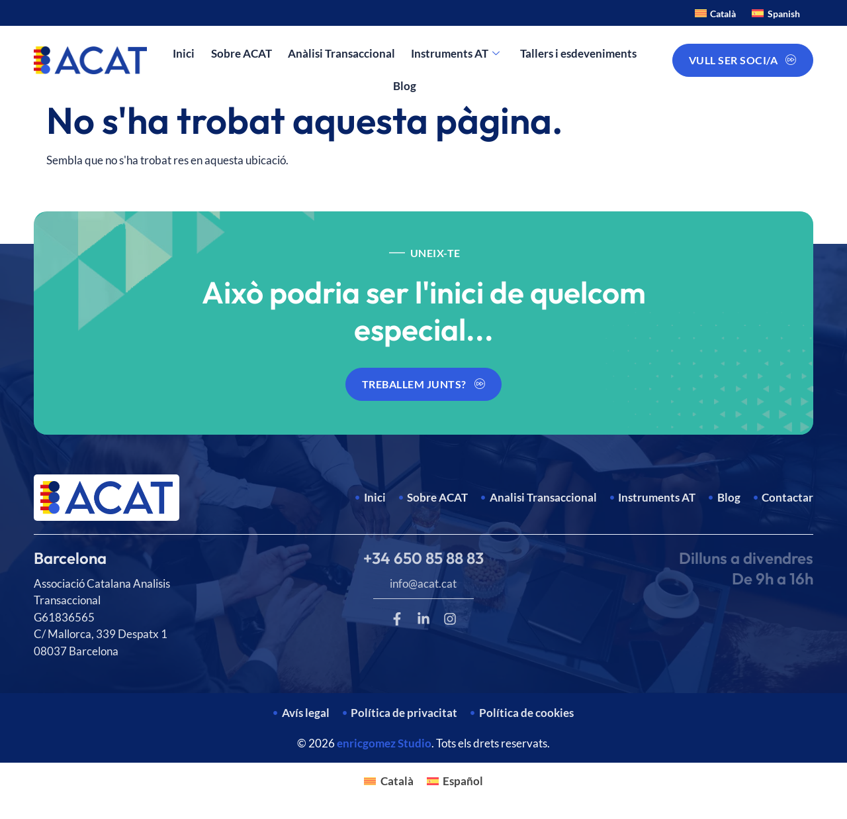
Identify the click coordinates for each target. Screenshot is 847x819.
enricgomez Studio (384, 743)
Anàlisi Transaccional (341, 53)
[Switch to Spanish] (776, 13)
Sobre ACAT (241, 53)
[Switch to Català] (715, 13)
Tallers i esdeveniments (577, 53)
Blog (404, 86)
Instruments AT (455, 53)
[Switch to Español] (455, 780)
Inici (184, 53)
